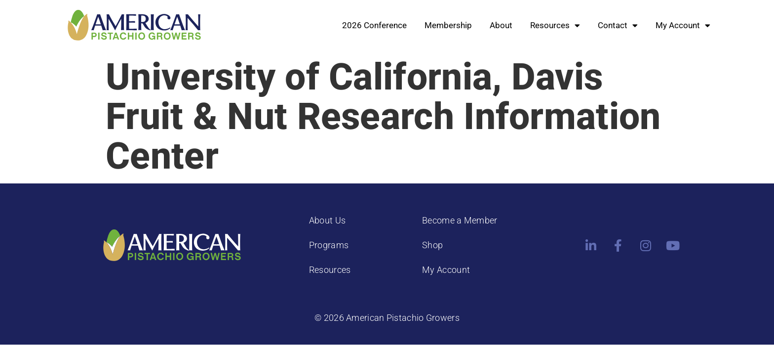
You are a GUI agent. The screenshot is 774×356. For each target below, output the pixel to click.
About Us (327, 220)
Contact (618, 25)
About (501, 25)
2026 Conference (374, 25)
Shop (432, 245)
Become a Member (460, 220)
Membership (448, 25)
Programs (328, 245)
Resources (555, 25)
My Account (683, 25)
